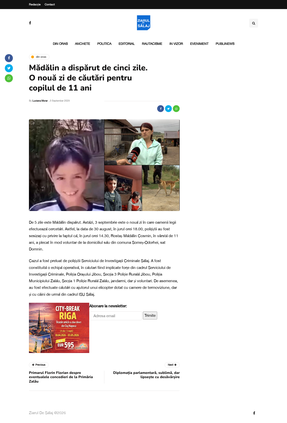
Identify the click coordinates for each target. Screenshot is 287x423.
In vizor (176, 43)
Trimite (150, 315)
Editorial (127, 43)
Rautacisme (152, 43)
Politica (104, 43)
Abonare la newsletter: (108, 306)
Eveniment (199, 43)
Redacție (35, 4)
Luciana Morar (40, 100)
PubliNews (225, 43)
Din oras (60, 43)
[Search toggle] (253, 23)
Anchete (82, 43)
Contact (50, 4)
